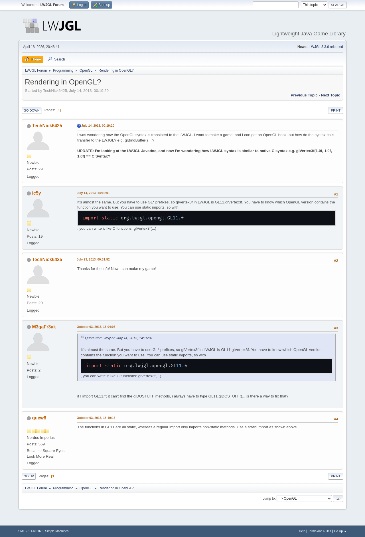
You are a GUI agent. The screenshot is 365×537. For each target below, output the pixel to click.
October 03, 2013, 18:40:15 (96, 417)
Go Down (32, 110)
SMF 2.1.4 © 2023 (30, 531)
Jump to (269, 498)
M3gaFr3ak (44, 326)
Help (302, 531)
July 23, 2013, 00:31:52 (93, 259)
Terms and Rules (319, 531)
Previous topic (304, 95)
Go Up (29, 476)
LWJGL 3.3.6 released (326, 47)
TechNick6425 (47, 125)
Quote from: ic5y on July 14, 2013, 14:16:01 (119, 338)
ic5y (36, 193)
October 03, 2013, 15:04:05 (96, 326)
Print (335, 110)
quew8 (39, 417)
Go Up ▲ (340, 531)
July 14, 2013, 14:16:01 (93, 193)
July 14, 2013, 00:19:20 (97, 125)
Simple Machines (56, 531)
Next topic (330, 95)
